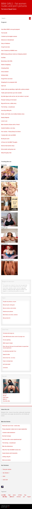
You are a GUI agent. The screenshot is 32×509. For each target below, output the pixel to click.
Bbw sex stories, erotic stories (9, 308)
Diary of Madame (5, 43)
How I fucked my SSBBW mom (9, 50)
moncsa (19, 496)
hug (25, 495)
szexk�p (3, 495)
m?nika (20, 495)
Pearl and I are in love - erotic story (11, 425)
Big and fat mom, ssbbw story (8, 103)
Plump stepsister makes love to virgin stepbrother (14, 429)
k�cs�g (4, 496)
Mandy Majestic (5, 117)
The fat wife (4, 32)
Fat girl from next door (6, 78)
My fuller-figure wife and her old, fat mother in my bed (15, 96)
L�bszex (11, 496)
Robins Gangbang (5, 64)
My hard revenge (6, 436)
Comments (5, 367)
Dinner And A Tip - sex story (9, 357)
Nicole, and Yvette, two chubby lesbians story (12, 114)
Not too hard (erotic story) (7, 145)
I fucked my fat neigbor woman (9, 36)
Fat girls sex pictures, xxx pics (9, 301)
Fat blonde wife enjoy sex (8, 333)
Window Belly (4, 75)
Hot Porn (5, 393)
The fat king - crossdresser (8, 107)
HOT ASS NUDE (6, 364)
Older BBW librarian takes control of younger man (14, 336)
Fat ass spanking (6, 339)
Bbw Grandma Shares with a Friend (10, 124)
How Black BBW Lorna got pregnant (10, 29)
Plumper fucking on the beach (8, 99)
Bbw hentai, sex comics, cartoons (10, 314)
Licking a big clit (6, 456)
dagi (9, 495)
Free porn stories (7, 469)
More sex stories (6, 460)
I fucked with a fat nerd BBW (8, 135)
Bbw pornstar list (6, 318)
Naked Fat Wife (6, 354)
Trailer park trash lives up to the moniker (11, 92)
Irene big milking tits (6, 110)
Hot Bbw (3, 57)
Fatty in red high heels (8, 361)
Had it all (3, 85)
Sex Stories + (6, 472)
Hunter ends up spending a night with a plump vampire (15, 89)
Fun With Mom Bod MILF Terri (9, 351)
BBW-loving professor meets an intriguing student (14, 54)
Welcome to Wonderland (7, 40)
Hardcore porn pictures (8, 311)
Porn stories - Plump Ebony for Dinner (11, 131)
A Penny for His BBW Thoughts (9, 142)
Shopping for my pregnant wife (9, 82)
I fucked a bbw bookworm (8, 432)
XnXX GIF (5, 479)
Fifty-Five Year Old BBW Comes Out (11, 449)
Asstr (4, 476)
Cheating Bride (5, 68)
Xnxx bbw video (6, 401)
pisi (24, 496)
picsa (14, 495)
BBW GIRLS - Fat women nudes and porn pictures (14, 4)
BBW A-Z (5, 399)
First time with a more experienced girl (11, 439)
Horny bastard (4, 71)
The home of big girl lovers (8, 9)
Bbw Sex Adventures (7, 446)
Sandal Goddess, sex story (8, 128)
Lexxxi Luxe (4, 121)
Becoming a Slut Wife (6, 61)
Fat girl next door (5, 47)
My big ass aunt (5, 138)
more (8, 507)
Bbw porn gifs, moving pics (9, 304)
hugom (29, 496)
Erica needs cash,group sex (8, 149)
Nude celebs (5, 397)
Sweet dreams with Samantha (9, 453)
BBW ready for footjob (8, 343)
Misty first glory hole (6, 152)
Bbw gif (4, 395)
